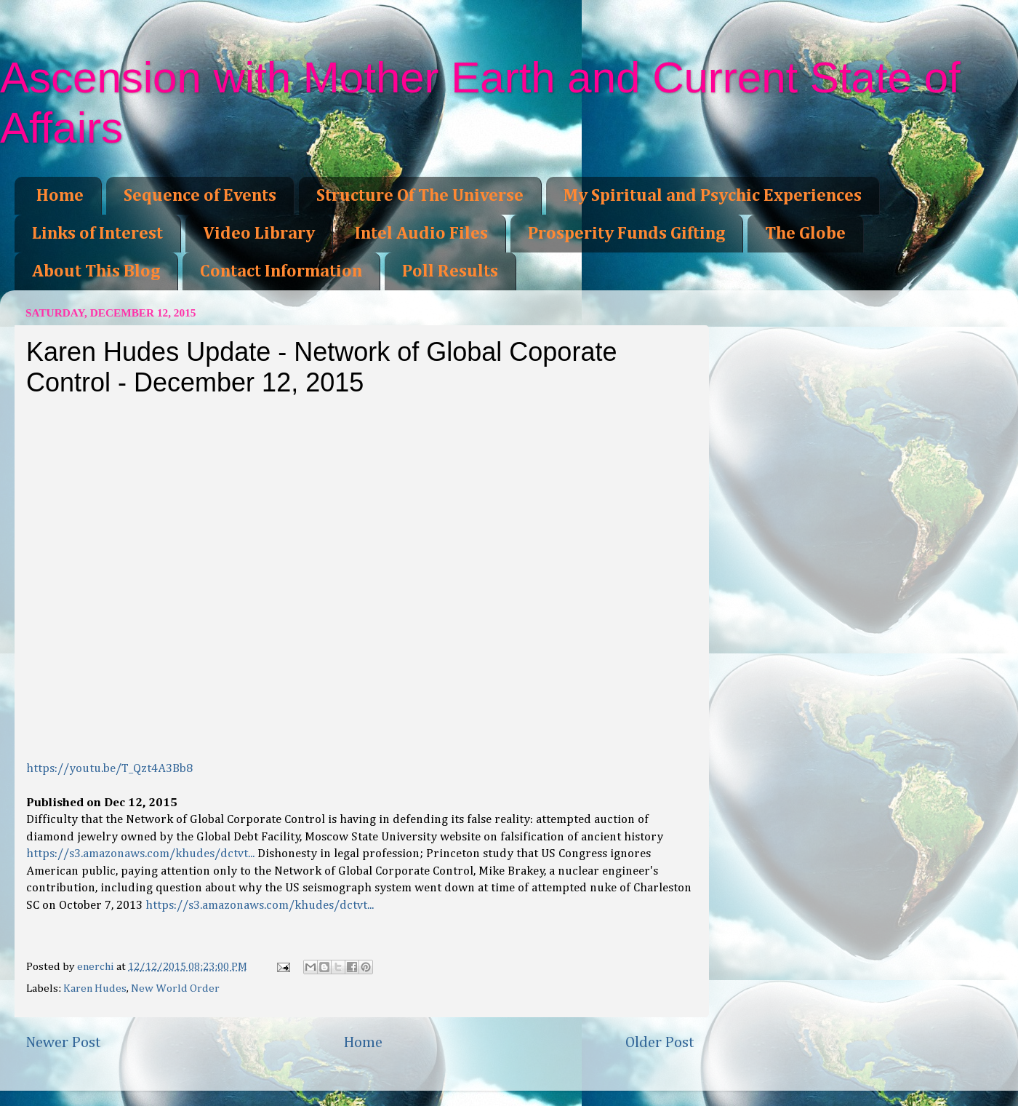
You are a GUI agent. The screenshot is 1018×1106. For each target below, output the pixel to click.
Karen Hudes (95, 988)
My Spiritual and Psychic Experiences (713, 195)
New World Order (175, 988)
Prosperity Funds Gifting (626, 233)
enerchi (96, 966)
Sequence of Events (200, 195)
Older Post (659, 1043)
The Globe (805, 233)
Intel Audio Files (421, 233)
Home (60, 195)
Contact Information (281, 271)
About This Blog (96, 271)
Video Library (259, 233)
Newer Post (63, 1043)
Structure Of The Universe (420, 195)
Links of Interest (97, 233)
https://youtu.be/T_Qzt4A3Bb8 (109, 769)
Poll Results (450, 271)
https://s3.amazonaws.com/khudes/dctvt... (140, 854)
